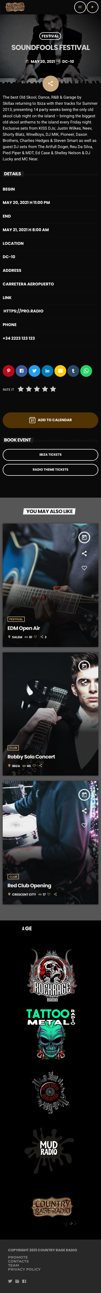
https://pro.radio (23, 311)
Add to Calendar (50, 420)
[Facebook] (24, 1282)
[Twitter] (10, 1282)
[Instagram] (17, 1282)
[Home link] (15, 7)
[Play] (92, 7)
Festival (50, 36)
